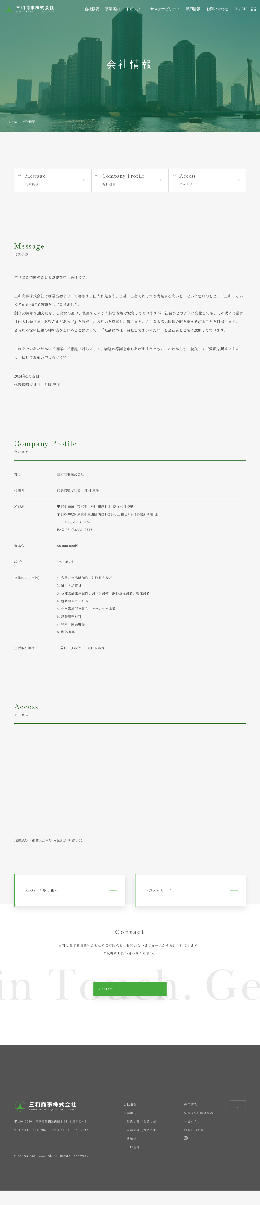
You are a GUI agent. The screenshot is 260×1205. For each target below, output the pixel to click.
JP (236, 10)
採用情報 (192, 10)
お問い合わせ (217, 10)
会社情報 (126, 1119)
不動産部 (129, 1161)
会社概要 (91, 10)
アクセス (211, 180)
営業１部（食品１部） (140, 1136)
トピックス (135, 10)
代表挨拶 (57, 180)
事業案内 (112, 10)
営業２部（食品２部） (140, 1144)
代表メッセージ (166, 898)
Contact (107, 1002)
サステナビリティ (164, 10)
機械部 (127, 1153)
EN (244, 10)
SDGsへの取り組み (50, 898)
